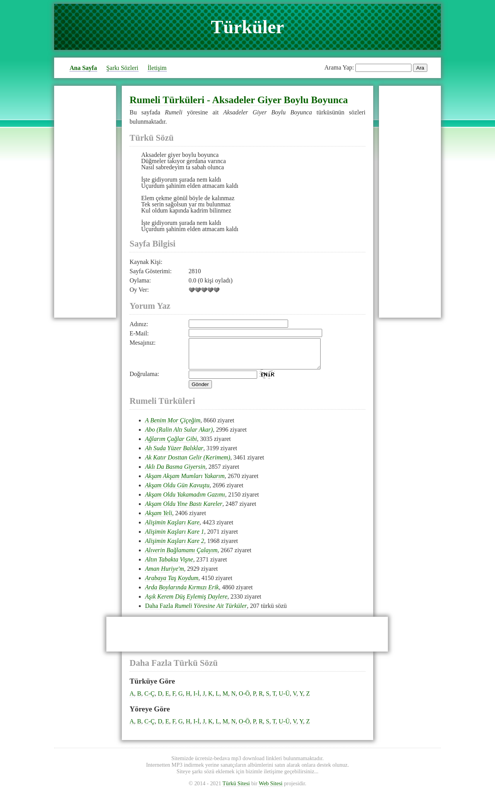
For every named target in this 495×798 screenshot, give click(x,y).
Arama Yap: (339, 67)
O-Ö (244, 699)
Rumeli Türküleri (167, 99)
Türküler (247, 27)
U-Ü (284, 699)
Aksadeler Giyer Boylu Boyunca (280, 99)
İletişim (157, 68)
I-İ (196, 699)
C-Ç (149, 699)
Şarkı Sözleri (122, 68)
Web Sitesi (271, 789)
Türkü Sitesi (236, 789)
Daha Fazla (196, 611)
